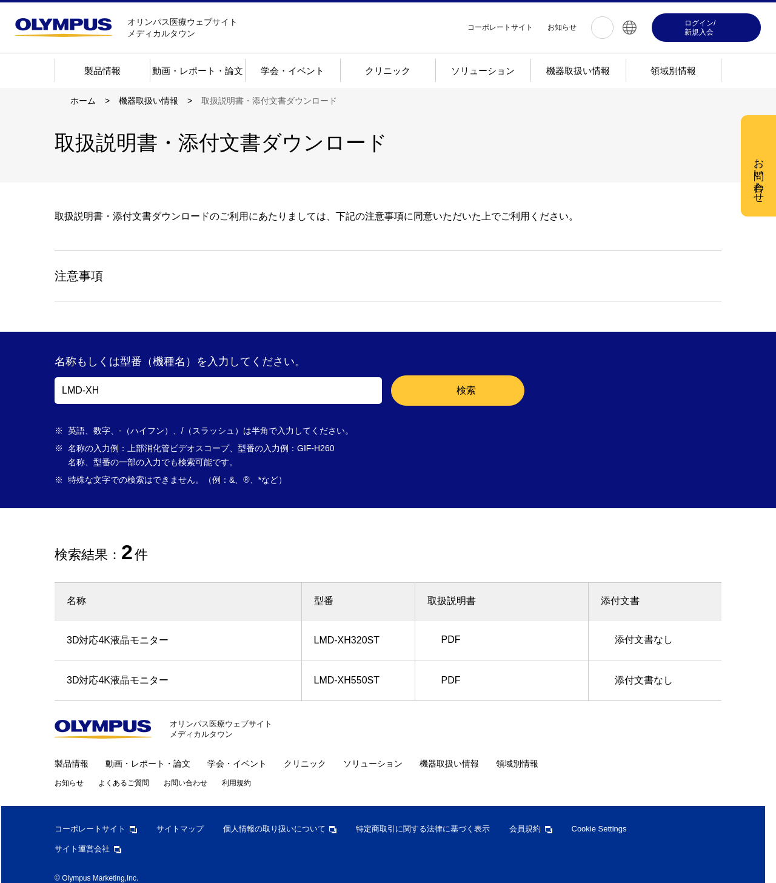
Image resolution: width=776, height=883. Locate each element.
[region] (392, 183)
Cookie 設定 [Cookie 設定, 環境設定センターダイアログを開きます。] (343, 246)
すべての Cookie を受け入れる (457, 247)
